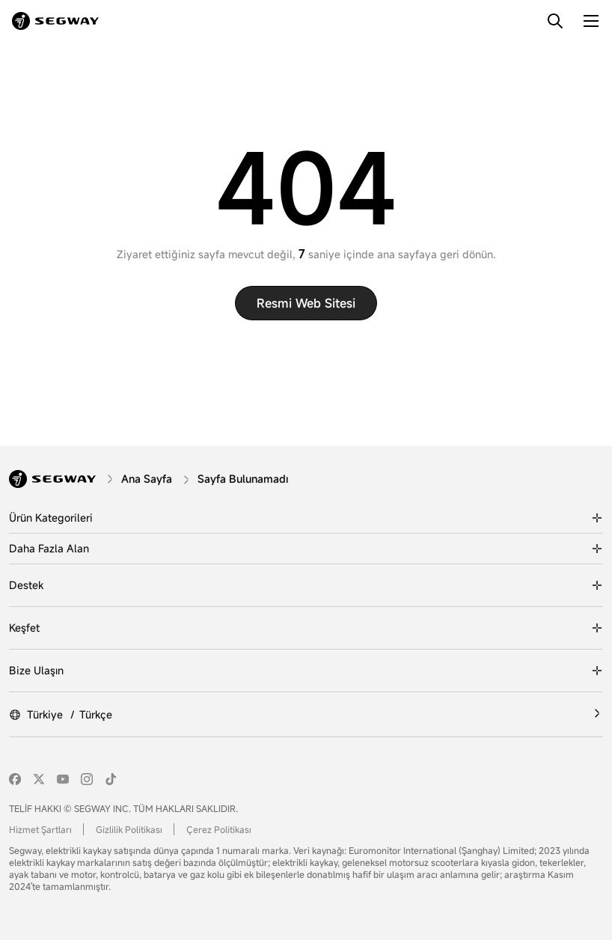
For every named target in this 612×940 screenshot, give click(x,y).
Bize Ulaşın (36, 670)
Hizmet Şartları (40, 829)
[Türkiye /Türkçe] (306, 714)
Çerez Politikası (218, 829)
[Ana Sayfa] (148, 478)
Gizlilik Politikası (129, 829)
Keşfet (24, 627)
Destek (26, 585)
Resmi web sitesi (306, 303)
